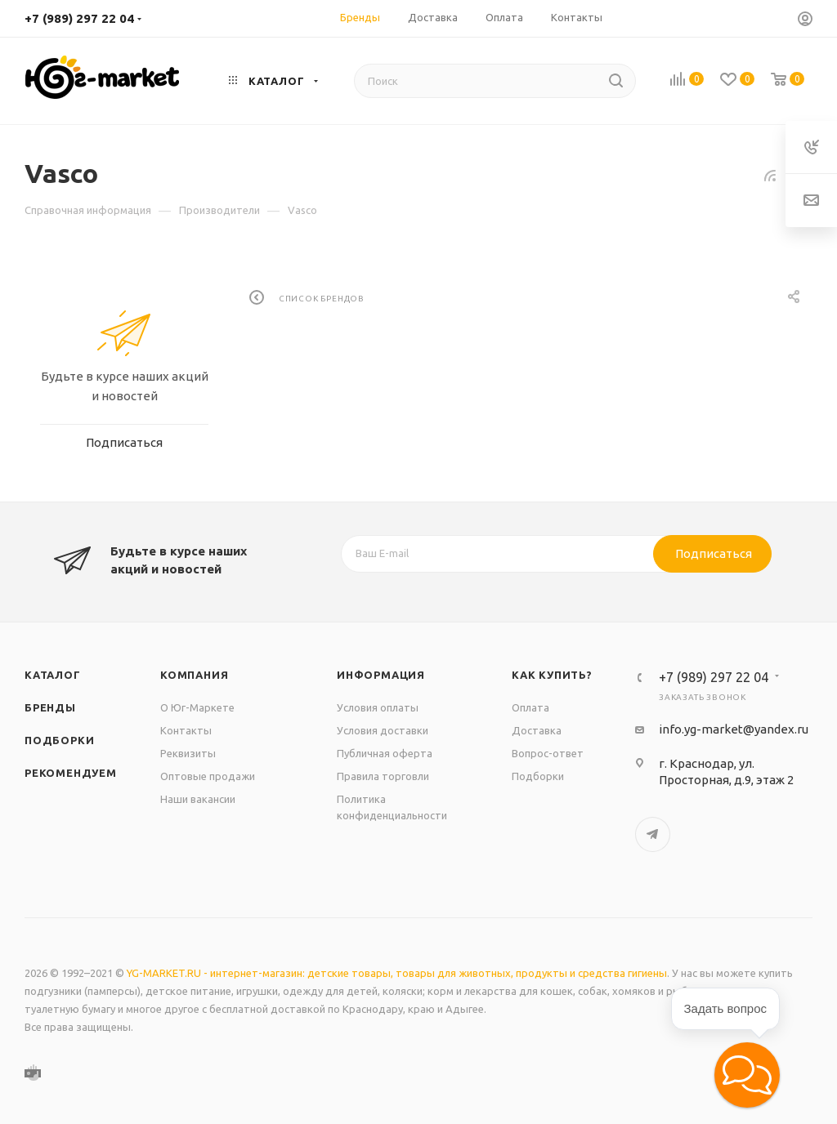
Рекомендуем (71, 772)
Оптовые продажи (207, 776)
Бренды (50, 707)
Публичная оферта (384, 753)
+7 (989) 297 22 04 (79, 18)
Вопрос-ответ (548, 753)
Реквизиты (188, 753)
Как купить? (552, 674)
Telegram (652, 834)
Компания (194, 674)
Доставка (537, 730)
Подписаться (713, 553)
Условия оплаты (377, 707)
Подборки (59, 740)
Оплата (530, 707)
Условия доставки (382, 730)
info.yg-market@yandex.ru (733, 729)
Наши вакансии (197, 799)
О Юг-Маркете (197, 707)
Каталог (53, 674)
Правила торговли (383, 776)
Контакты (186, 730)
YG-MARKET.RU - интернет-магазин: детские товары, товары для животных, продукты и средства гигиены (397, 973)
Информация (381, 674)
